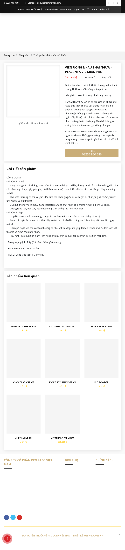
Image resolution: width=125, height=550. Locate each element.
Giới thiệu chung (73, 475)
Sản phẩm (51, 9)
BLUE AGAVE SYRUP (101, 328)
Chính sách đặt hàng (106, 486)
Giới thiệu (37, 9)
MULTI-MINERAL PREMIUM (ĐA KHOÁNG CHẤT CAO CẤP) (23, 443)
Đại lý (95, 9)
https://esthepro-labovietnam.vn (36, 508)
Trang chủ (23, 9)
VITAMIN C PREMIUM (62, 443)
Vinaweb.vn (96, 540)
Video (63, 9)
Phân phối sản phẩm (106, 475)
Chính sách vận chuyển (107, 480)
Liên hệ (104, 9)
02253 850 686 (12, 2)
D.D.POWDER (101, 385)
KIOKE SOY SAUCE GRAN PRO (62, 386)
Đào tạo (73, 9)
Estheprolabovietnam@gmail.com (43, 2)
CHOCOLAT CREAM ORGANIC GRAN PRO (23, 386)
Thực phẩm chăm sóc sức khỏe (49, 55)
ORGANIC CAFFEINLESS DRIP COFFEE (23, 328)
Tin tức (85, 9)
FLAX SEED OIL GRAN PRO (62, 328)
